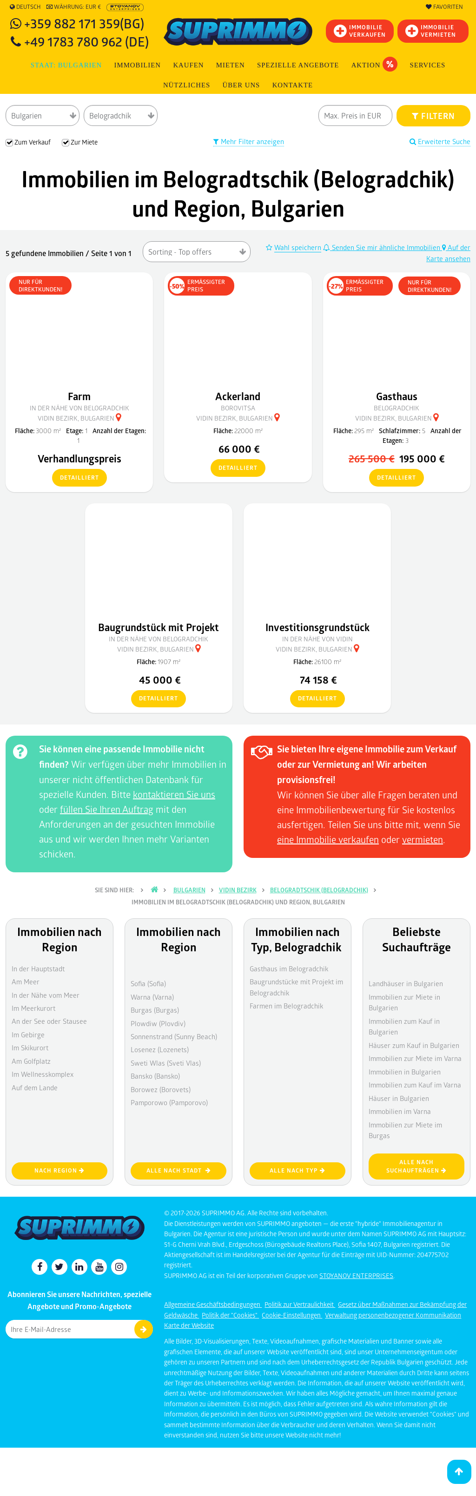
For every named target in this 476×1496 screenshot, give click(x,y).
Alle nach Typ (297, 1170)
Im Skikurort (30, 1047)
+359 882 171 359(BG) (84, 23)
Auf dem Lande (35, 1087)
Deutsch (25, 7)
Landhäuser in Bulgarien (406, 983)
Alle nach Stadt (178, 1170)
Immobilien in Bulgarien (405, 1071)
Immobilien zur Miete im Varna (415, 1058)
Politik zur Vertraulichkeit (299, 1304)
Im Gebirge (28, 1034)
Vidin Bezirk (238, 890)
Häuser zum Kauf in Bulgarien (414, 1045)
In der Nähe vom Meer (45, 995)
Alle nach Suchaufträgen (416, 1166)
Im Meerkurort (33, 1008)
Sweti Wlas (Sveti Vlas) (166, 1063)
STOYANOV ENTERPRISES (356, 1275)
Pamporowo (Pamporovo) (169, 1102)
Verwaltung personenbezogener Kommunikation (393, 1315)
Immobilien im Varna (400, 1111)
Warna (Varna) (152, 997)
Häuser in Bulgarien (399, 1098)
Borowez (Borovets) (161, 1089)
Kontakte (292, 85)
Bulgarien (189, 890)
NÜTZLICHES (186, 85)
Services (427, 65)
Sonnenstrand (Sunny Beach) (174, 1036)
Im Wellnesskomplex (42, 1074)
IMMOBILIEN (137, 65)
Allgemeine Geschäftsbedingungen (213, 1304)
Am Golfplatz (31, 1061)
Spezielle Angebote (298, 65)
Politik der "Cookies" (230, 1315)
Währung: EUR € (73, 7)
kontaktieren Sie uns (174, 794)
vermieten (422, 839)
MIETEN (230, 65)
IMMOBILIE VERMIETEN (430, 31)
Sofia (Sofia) (148, 983)
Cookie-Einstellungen (292, 1315)
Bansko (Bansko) (155, 1076)
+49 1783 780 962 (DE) (86, 41)
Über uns (241, 85)
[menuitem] (292, 85)
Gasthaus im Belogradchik (289, 968)
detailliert (75, 478)
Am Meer (26, 981)
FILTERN (433, 115)
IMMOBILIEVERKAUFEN (360, 31)
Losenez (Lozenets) (160, 1049)
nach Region (59, 1170)
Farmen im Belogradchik (286, 1005)
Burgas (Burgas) (155, 1010)
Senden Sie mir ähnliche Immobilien (382, 247)
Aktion (374, 64)
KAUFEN (188, 65)
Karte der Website (189, 1325)
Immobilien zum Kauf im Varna (415, 1084)
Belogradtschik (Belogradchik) (319, 890)
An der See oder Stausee (49, 1021)
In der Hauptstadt (38, 968)
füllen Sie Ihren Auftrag (106, 809)
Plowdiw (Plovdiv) (158, 1023)
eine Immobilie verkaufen (328, 839)
